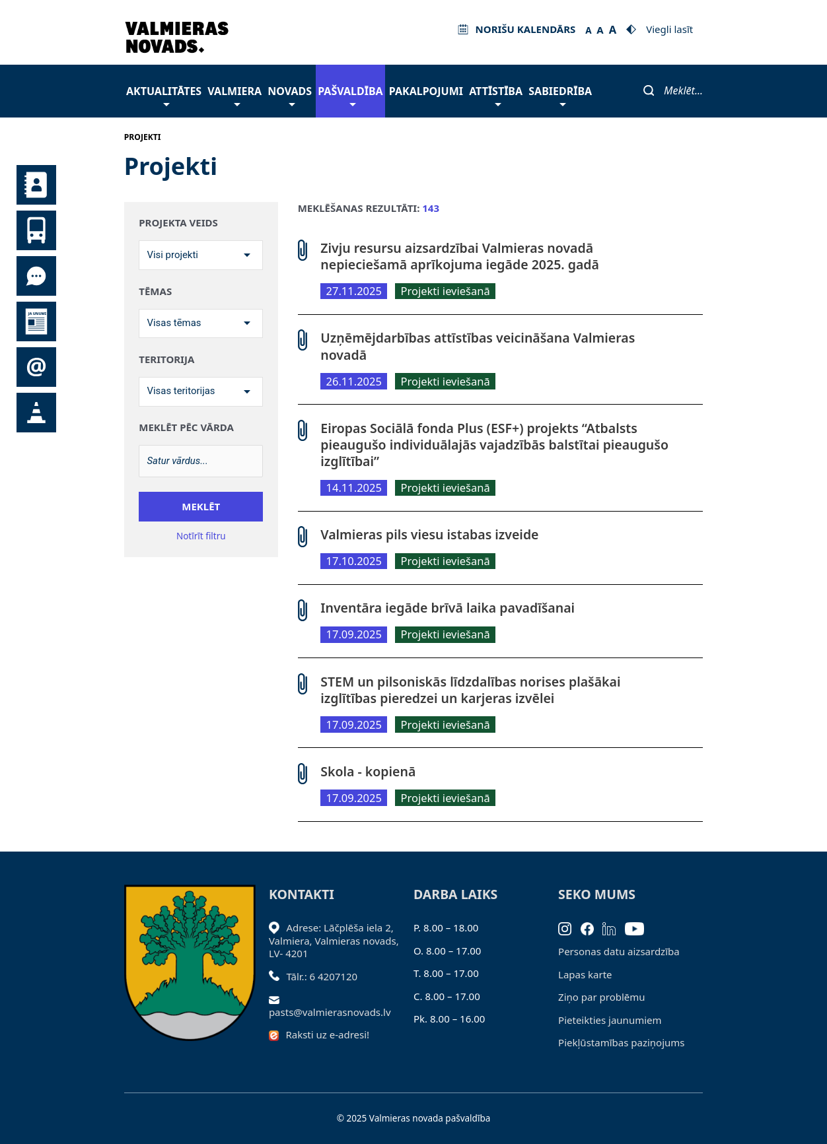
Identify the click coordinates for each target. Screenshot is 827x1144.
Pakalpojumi (426, 91)
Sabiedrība (560, 95)
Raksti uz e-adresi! (327, 1034)
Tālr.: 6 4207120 (321, 976)
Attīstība (495, 95)
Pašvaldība (350, 95)
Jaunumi (36, 321)
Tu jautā (36, 276)
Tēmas (155, 291)
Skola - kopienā (367, 771)
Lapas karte (585, 974)
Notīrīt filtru (201, 537)
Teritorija (166, 359)
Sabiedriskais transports (36, 230)
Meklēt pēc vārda (186, 428)
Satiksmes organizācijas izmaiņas (36, 412)
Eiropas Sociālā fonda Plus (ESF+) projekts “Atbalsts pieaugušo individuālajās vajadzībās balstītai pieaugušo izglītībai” (494, 445)
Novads (290, 95)
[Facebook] (592, 927)
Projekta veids (178, 223)
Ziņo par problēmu (601, 996)
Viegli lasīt (669, 29)
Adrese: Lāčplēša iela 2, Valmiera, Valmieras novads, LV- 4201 (334, 940)
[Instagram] (569, 927)
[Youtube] (639, 927)
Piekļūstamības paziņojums (621, 1042)
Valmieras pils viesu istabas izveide (429, 534)
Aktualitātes (163, 95)
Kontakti (36, 185)
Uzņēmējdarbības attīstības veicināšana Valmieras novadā (477, 346)
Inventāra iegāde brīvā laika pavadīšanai (447, 608)
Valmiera (234, 95)
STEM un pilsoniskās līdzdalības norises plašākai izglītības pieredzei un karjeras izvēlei (470, 690)
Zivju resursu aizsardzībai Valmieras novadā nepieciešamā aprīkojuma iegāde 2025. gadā (459, 256)
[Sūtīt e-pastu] (278, 998)
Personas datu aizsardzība (619, 951)
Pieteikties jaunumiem (36, 367)
